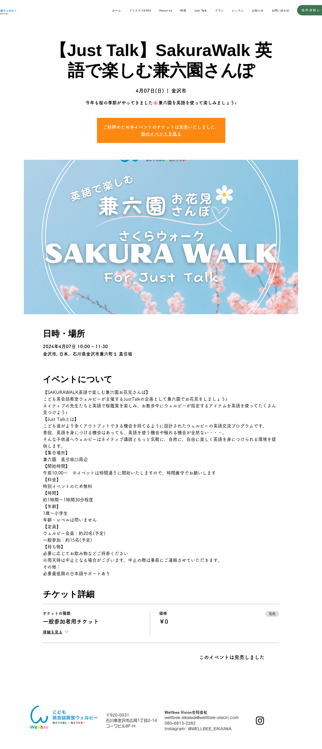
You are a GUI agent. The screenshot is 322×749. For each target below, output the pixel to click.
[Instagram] (259, 720)
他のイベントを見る (161, 134)
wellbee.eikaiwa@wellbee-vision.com (202, 718)
